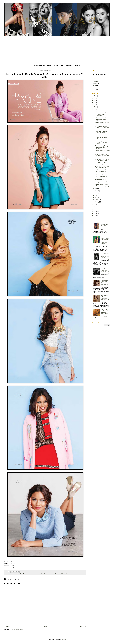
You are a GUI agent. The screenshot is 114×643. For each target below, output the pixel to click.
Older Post (83, 626)
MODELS (77, 66)
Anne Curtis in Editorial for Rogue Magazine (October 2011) (105, 271)
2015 (95, 204)
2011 (95, 213)
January (97, 202)
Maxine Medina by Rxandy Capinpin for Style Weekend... (101, 147)
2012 (95, 211)
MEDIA (49, 66)
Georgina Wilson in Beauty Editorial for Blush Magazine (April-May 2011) (105, 298)
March (96, 197)
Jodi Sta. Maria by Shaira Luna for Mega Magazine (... (102, 128)
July (96, 188)
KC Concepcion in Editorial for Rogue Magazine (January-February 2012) (105, 256)
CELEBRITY (69, 66)
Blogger (64, 639)
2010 (95, 215)
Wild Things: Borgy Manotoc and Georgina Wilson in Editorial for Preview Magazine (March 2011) (101, 241)
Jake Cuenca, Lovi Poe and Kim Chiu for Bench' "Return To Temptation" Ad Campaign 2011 (101, 313)
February (97, 199)
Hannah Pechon (29, 573)
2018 (95, 104)
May (96, 193)
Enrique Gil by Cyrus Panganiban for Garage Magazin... (101, 142)
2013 (95, 209)
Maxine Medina (44, 573)
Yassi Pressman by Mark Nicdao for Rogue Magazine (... (101, 114)
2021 (95, 98)
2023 (95, 96)
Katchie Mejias (37, 573)
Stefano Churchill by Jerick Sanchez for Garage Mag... (102, 185)
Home (45, 626)
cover (94, 85)
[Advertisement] (57, 50)
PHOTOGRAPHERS (39, 66)
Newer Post (8, 626)
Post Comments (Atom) (17, 629)
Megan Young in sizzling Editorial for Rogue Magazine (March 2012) (105, 225)
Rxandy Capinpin (55, 573)
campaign (95, 81)
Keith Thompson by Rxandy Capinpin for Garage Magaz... (102, 119)
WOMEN (56, 66)
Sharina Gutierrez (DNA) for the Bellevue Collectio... (102, 123)
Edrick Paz (22, 573)
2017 (95, 107)
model (49, 573)
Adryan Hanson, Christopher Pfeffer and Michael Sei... (102, 160)
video (94, 89)
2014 (95, 207)
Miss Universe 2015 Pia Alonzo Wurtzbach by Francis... (101, 181)
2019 (95, 102)
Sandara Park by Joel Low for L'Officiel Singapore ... (102, 151)
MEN (62, 66)
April (96, 195)
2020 (95, 100)
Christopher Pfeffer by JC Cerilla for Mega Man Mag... (101, 137)
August (97, 111)
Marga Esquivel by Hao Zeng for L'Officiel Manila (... (102, 167)
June (96, 191)
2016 (95, 109)
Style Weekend (63, 573)
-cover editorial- (12, 573)
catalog (95, 83)
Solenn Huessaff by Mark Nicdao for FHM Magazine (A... (102, 156)
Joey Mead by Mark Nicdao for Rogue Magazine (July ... (102, 171)
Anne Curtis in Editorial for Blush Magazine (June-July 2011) (105, 282)
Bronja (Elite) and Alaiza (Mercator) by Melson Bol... (102, 163)
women (69, 573)
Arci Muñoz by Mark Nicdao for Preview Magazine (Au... (102, 176)
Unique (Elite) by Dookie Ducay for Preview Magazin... (101, 132)
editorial (18, 573)
